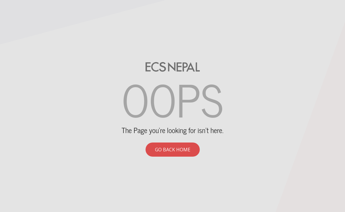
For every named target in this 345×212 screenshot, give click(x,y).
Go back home (172, 149)
